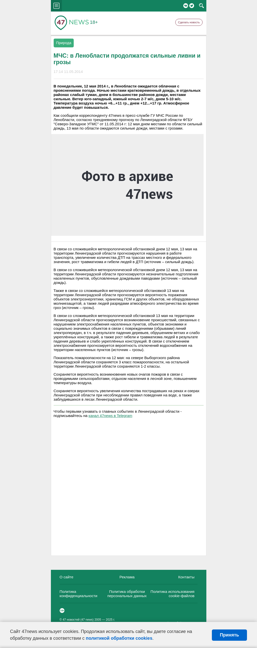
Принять (229, 634)
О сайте (66, 577)
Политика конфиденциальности (79, 593)
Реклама (126, 577)
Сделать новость (189, 22)
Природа (63, 43)
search (201, 6)
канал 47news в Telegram (110, 415)
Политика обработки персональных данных (127, 593)
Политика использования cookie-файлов (172, 593)
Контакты (186, 577)
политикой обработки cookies (119, 638)
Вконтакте (185, 5)
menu (56, 6)
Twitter (191, 5)
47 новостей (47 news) (78, 619)
